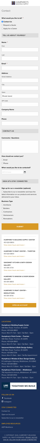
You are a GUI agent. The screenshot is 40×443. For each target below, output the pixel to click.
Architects (7, 205)
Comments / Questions (10, 138)
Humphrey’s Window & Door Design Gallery (18, 358)
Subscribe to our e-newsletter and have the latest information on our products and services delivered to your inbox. (19, 194)
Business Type (7, 201)
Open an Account (20, 305)
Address (5, 73)
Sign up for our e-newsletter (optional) (16, 188)
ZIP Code (5, 101)
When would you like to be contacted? (16, 167)
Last (3, 55)
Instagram (7, 401)
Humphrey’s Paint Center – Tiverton (15, 336)
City (3, 85)
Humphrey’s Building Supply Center (15, 325)
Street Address (7, 77)
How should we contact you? (12, 156)
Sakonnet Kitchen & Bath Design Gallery (17, 347)
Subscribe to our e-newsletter (13, 418)
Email (4, 63)
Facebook (8, 398)
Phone (4, 119)
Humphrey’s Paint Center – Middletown (17, 369)
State (3, 92)
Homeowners (8, 215)
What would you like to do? (12, 18)
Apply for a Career (10, 28)
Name (5, 42)
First (3, 46)
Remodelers (7, 218)
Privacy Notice (31, 437)
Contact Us (7, 21)
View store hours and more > (14, 245)
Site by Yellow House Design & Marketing (20, 440)
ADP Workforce (7, 427)
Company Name (8, 109)
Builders (6, 208)
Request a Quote (9, 25)
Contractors (7, 211)
